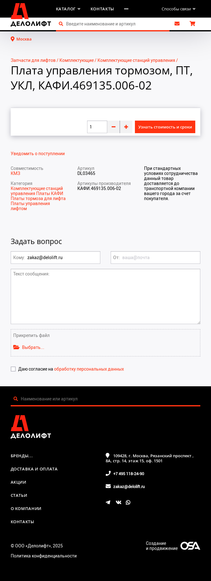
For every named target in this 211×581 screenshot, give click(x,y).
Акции (18, 482)
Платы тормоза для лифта (38, 198)
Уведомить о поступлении (38, 153)
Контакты (102, 9)
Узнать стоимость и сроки (165, 127)
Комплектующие (76, 60)
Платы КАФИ (49, 193)
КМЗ (15, 173)
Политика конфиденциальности (44, 556)
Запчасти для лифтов (33, 60)
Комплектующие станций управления (136, 60)
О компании (26, 508)
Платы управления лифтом (30, 205)
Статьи (19, 495)
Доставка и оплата (34, 469)
